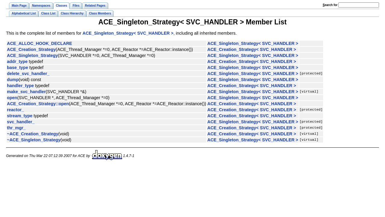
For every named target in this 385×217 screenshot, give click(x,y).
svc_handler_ (21, 121)
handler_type (20, 85)
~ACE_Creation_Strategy (32, 133)
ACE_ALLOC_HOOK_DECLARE (39, 43)
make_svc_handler (26, 91)
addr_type (17, 61)
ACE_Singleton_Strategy (32, 55)
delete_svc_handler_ (28, 73)
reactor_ (15, 109)
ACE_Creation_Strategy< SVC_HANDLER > (251, 49)
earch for (330, 5)
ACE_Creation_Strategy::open (38, 103)
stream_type (19, 115)
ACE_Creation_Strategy (31, 49)
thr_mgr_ (16, 127)
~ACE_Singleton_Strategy (33, 139)
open (12, 97)
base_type (17, 67)
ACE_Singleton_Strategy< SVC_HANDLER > (127, 33)
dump (13, 79)
